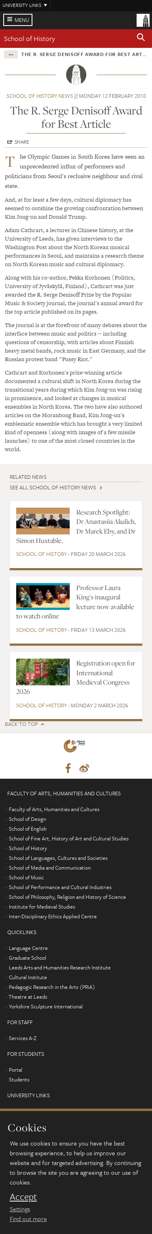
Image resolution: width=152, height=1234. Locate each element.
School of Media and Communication (50, 868)
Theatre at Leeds (28, 997)
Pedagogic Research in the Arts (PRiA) (52, 987)
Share (22, 141)
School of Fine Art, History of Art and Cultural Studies (68, 838)
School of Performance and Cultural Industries (60, 887)
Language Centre (28, 948)
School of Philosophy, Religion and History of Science (67, 897)
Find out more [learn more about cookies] (28, 1218)
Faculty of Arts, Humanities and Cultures (54, 809)
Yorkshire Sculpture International (46, 1006)
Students (19, 1079)
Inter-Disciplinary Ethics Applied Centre (53, 916)
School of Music (26, 877)
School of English (28, 829)
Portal (15, 1070)
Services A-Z (22, 1038)
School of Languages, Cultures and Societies (58, 858)
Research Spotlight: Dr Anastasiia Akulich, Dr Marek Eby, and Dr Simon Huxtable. (76, 526)
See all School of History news (53, 487)
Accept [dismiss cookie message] (23, 1197)
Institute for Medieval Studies (42, 906)
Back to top (21, 724)
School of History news (39, 96)
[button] (141, 38)
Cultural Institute (28, 977)
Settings (20, 1208)
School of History (29, 38)
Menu (22, 20)
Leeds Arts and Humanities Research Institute (60, 967)
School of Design (27, 819)
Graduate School (27, 958)
